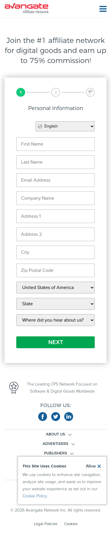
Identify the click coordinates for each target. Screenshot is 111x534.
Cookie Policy (34, 496)
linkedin (68, 416)
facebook (42, 416)
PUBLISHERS (55, 453)
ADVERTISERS (55, 443)
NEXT (55, 342)
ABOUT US (55, 434)
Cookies (70, 524)
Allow (91, 466)
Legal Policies (45, 524)
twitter (55, 416)
